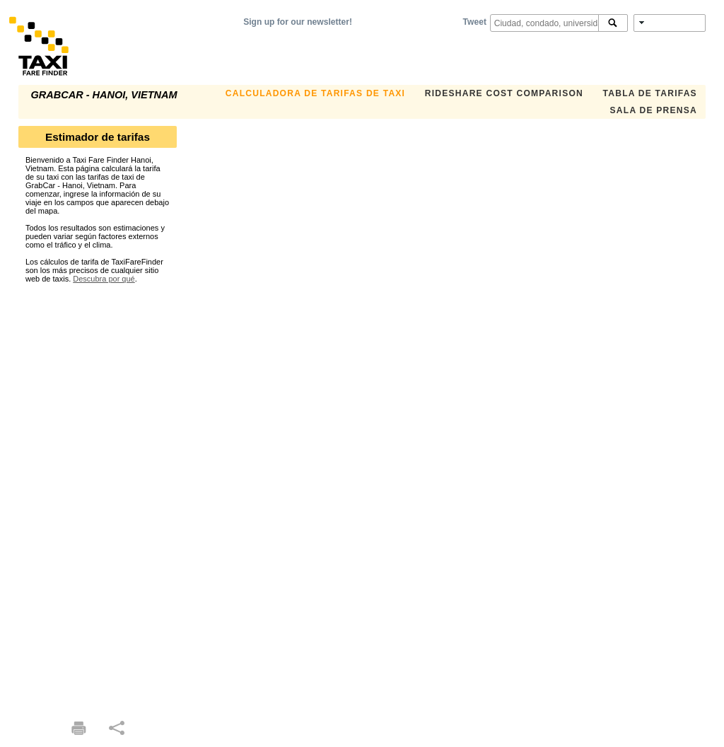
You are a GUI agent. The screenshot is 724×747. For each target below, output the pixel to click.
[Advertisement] (97, 495)
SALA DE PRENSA (653, 110)
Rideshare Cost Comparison (504, 93)
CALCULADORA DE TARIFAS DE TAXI (315, 93)
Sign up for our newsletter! (297, 22)
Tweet (474, 22)
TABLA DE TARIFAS (650, 93)
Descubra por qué (103, 278)
